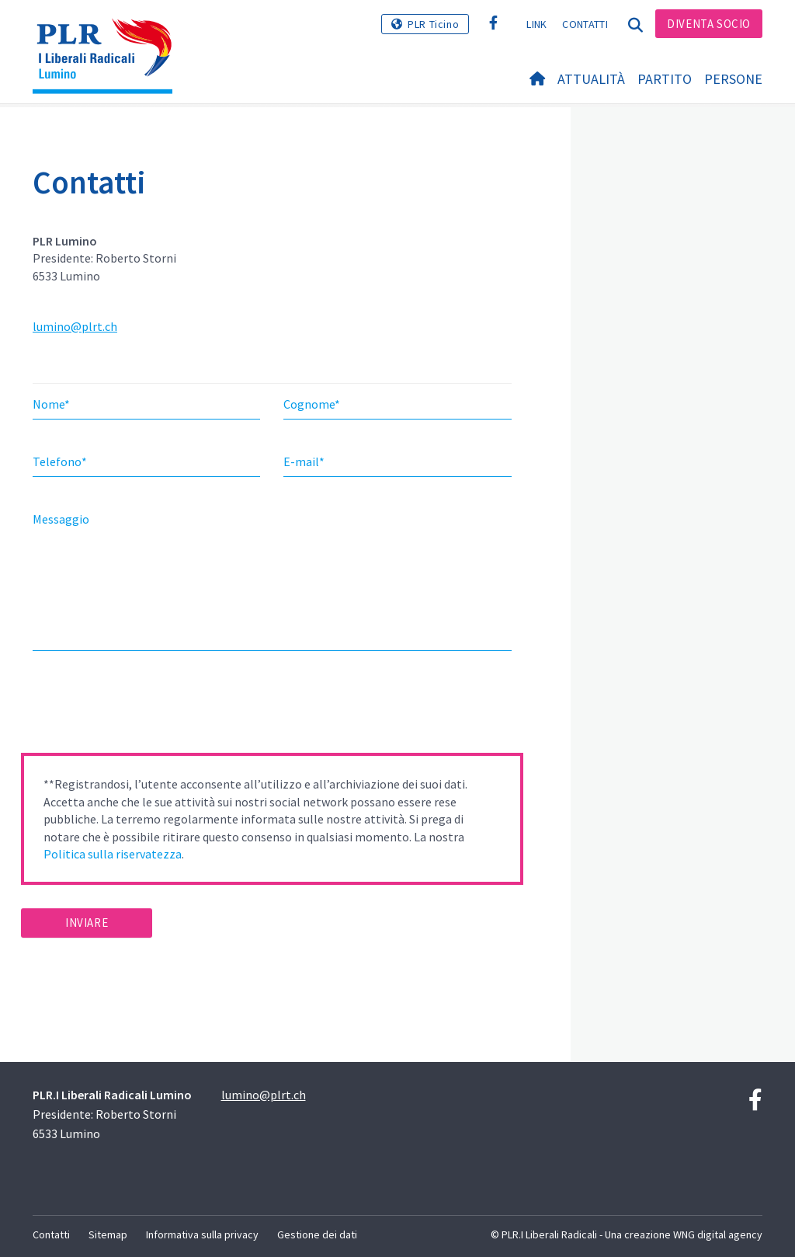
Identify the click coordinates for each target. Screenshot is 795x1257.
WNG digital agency (717, 1234)
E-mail (304, 461)
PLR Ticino (433, 24)
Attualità (591, 79)
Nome (51, 404)
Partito (664, 79)
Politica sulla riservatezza (112, 854)
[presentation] (139, 707)
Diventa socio (709, 23)
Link (536, 24)
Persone (733, 79)
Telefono (60, 461)
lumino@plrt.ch (75, 326)
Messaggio (61, 519)
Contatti (584, 24)
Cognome (311, 404)
